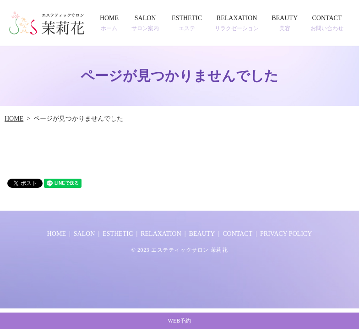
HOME (109, 23)
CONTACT (326, 23)
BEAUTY (285, 23)
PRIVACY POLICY (286, 233)
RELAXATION (237, 23)
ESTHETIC (187, 23)
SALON (145, 23)
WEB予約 (179, 318)
